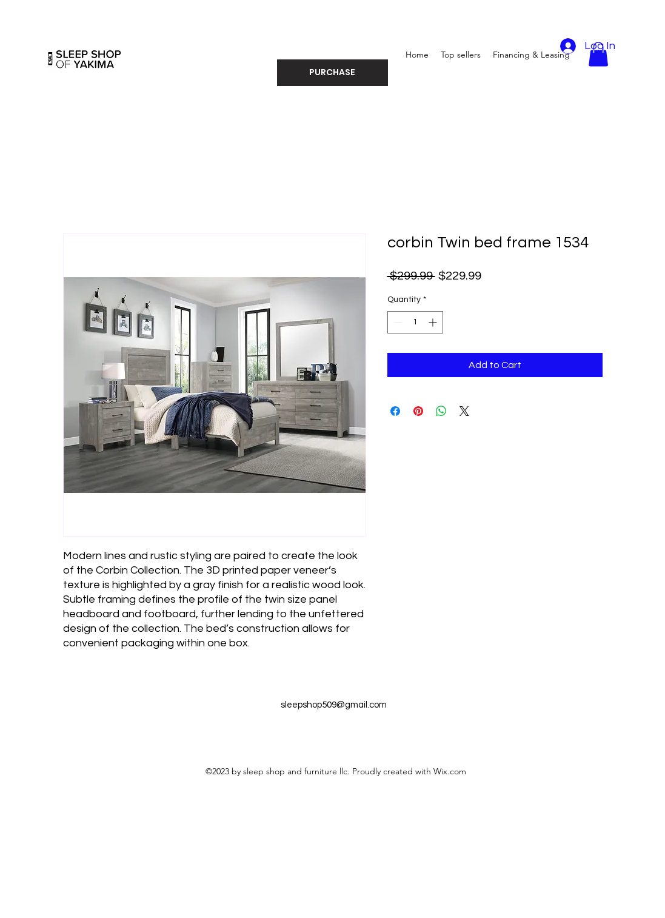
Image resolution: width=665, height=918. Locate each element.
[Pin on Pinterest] (418, 411)
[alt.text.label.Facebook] (333, 732)
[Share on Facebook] (395, 411)
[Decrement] (396, 322)
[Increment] (433, 322)
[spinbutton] (415, 322)
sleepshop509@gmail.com (334, 704)
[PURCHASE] (332, 72)
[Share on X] (464, 411)
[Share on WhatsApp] (441, 411)
